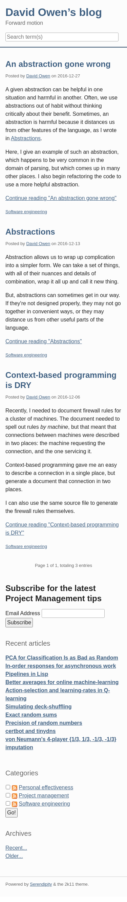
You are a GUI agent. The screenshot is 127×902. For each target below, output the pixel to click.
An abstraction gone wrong (58, 64)
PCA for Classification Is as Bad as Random (61, 658)
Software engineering (26, 211)
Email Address (23, 613)
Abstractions (26, 138)
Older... (14, 856)
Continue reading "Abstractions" (43, 341)
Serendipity (41, 884)
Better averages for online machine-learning (62, 682)
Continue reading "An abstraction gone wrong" (61, 198)
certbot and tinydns (30, 731)
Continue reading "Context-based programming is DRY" (62, 529)
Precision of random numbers (43, 723)
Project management (44, 795)
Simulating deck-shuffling (38, 707)
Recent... (16, 848)
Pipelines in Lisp (26, 674)
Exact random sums (31, 715)
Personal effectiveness (46, 787)
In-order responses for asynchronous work (60, 666)
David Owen (38, 75)
